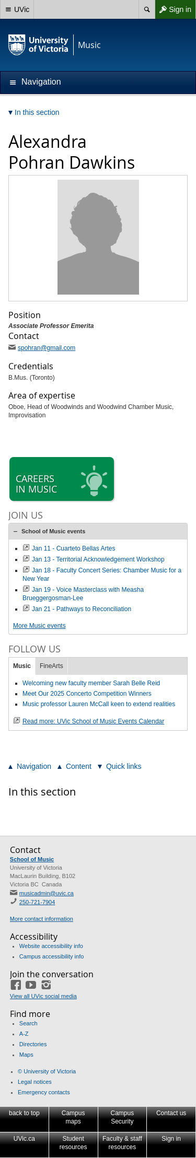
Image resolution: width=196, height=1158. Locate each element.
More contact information (41, 919)
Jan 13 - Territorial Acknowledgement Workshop (98, 559)
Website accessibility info (51, 946)
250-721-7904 (37, 902)
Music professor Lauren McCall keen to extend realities (98, 704)
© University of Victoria (47, 1071)
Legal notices (35, 1082)
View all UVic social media (43, 996)
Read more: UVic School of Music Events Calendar (93, 721)
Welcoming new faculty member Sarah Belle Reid (91, 683)
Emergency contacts (44, 1092)
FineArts (51, 666)
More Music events (39, 625)
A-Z (24, 1034)
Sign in (173, 9)
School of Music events (53, 531)
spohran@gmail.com (46, 348)
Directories (33, 1044)
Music (22, 666)
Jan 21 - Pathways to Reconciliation (81, 609)
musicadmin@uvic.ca (46, 893)
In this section (42, 791)
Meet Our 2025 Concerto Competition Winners (87, 693)
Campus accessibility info (51, 956)
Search (28, 1023)
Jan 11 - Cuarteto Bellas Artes (73, 548)
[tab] (98, 531)
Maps (26, 1054)
